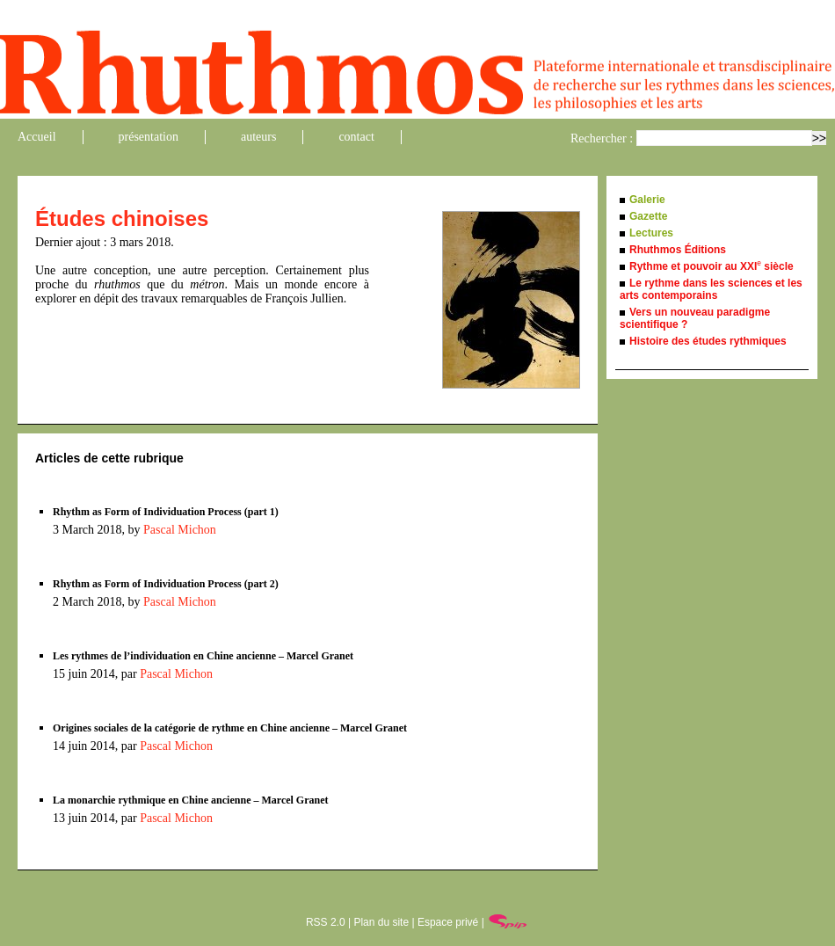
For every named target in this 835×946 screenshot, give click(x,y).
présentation (148, 136)
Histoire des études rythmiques (708, 341)
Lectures (651, 233)
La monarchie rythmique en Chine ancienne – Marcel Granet (191, 800)
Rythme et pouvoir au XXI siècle (711, 266)
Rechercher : (601, 138)
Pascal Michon (179, 529)
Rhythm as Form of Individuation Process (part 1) (166, 512)
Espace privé (448, 922)
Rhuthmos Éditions (677, 250)
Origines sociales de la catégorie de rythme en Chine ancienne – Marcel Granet (230, 728)
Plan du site (381, 922)
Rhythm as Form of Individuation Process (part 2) (166, 584)
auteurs (258, 136)
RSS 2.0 (325, 922)
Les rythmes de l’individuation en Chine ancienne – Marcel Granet (203, 656)
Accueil (37, 136)
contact (356, 136)
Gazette (648, 216)
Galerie (647, 199)
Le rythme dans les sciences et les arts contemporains (711, 289)
